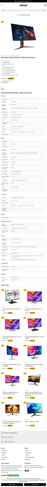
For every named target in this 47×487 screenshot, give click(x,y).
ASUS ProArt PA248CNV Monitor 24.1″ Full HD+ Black (34, 309)
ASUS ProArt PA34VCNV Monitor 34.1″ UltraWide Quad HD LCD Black (11, 393)
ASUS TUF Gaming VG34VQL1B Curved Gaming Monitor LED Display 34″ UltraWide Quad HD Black (34, 394)
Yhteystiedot (28, 453)
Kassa (3, 459)
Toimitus (27, 455)
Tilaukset (4, 450)
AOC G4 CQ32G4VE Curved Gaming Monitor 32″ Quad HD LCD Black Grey (12, 422)
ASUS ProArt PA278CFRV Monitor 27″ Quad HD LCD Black (12, 365)
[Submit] (44, 10)
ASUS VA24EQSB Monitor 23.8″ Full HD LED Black (12, 309)
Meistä (27, 450)
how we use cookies (33, 480)
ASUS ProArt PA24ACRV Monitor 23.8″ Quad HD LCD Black (12, 337)
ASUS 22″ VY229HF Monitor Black (32, 421)
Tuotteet (6, 55)
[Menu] (2, 5)
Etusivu (2, 55)
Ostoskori (4, 453)
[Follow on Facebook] (26, 471)
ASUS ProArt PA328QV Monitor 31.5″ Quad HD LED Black (34, 337)
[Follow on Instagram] (28, 471)
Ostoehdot (28, 459)
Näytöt (17, 55)
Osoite (3, 455)
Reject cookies (12, 484)
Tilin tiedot (4, 457)
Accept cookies (35, 484)
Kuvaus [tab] (2, 89)
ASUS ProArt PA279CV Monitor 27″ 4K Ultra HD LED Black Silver (34, 365)
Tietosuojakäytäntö (30, 457)
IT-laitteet (13, 55)
